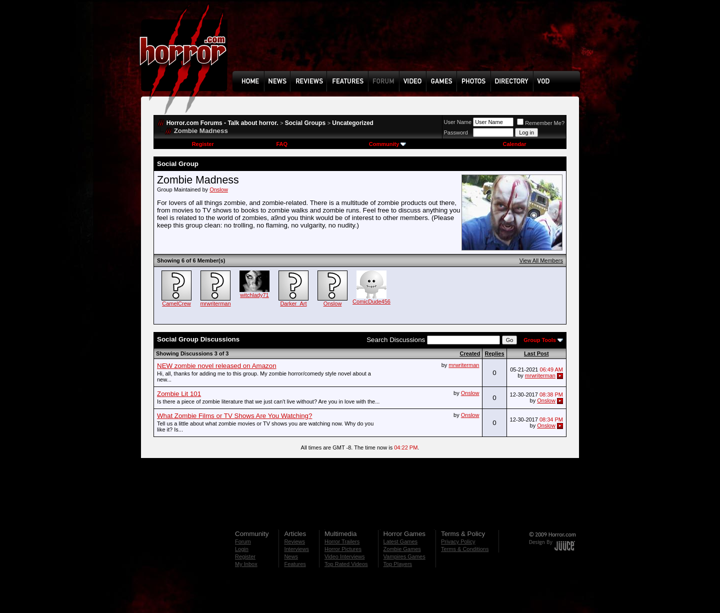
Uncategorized (353, 123)
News (291, 557)
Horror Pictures (343, 549)
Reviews (294, 541)
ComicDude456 (371, 301)
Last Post (536, 353)
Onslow (219, 189)
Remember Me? (540, 123)
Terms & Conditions (464, 549)
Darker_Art (293, 303)
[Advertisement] (410, 43)
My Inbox (246, 564)
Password (456, 133)
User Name (458, 122)
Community (387, 144)
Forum (243, 541)
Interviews (296, 549)
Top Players (398, 564)
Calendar (514, 144)
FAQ (282, 144)
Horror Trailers (342, 541)
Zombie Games (402, 549)
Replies (494, 353)
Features (295, 564)
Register (203, 144)
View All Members (541, 261)
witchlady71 (254, 295)
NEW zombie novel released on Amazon (216, 366)
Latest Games (401, 541)
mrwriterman (215, 303)
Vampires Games (405, 557)
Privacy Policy (458, 541)
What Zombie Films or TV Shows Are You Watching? (234, 416)
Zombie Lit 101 (179, 394)
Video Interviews (344, 557)
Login (241, 549)
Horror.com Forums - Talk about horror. (222, 123)
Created (470, 353)
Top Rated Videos (346, 564)
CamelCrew (176, 303)
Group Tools (540, 340)
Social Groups (305, 123)
